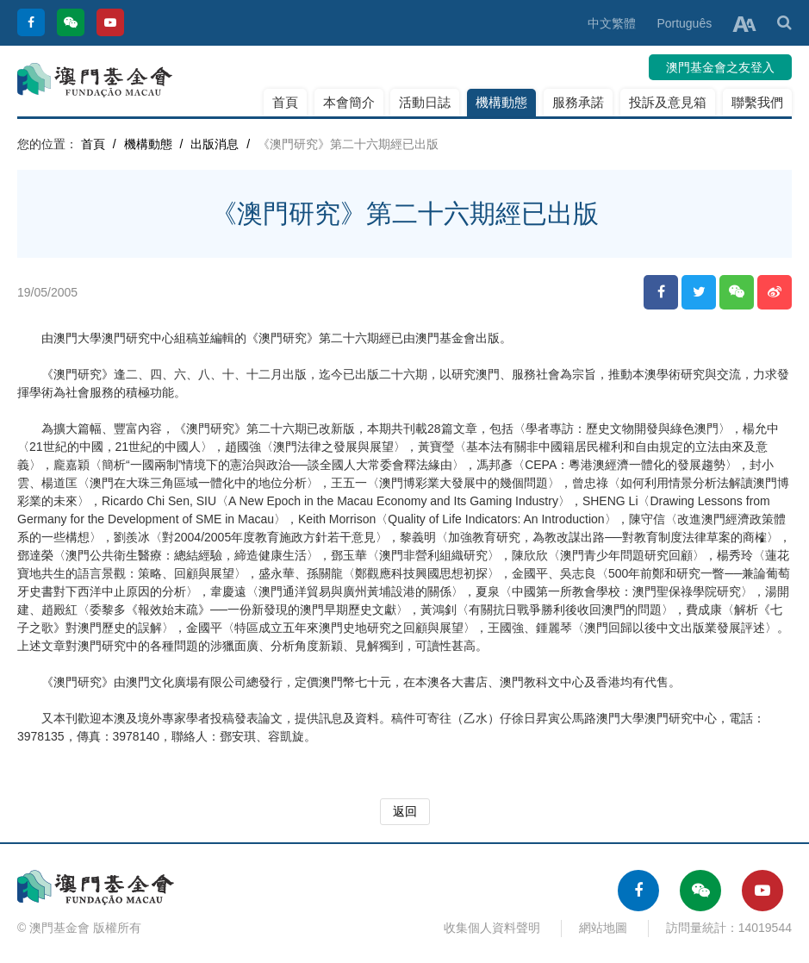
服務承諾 (578, 102)
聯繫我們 (757, 102)
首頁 (285, 102)
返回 (405, 811)
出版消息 (214, 144)
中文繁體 (612, 23)
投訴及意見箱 (667, 102)
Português (684, 23)
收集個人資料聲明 (492, 928)
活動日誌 (425, 102)
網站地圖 (603, 928)
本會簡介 (349, 102)
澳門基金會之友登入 (720, 67)
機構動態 (501, 102)
